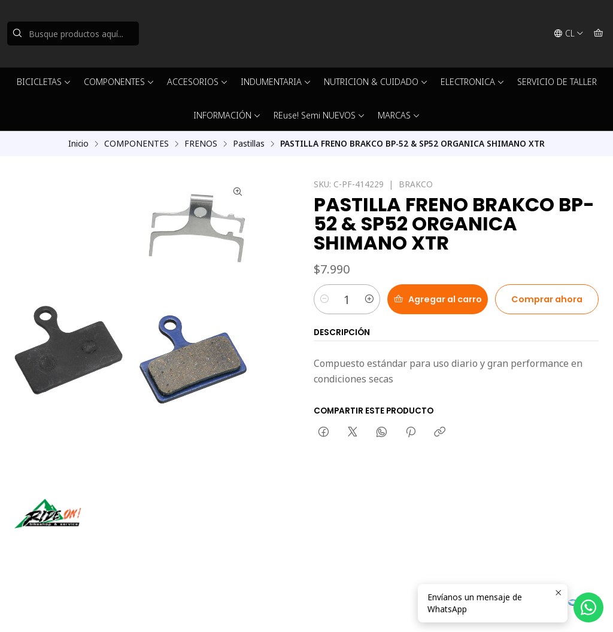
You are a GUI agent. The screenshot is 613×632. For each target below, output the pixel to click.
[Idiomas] (569, 33)
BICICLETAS (44, 81)
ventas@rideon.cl (353, 525)
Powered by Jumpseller (178, 608)
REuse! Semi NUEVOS (319, 115)
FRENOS (200, 143)
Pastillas (249, 143)
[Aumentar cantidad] (369, 299)
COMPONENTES (119, 81)
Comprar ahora (546, 299)
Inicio (78, 143)
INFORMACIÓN (227, 115)
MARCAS (399, 115)
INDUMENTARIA (276, 81)
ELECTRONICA (473, 81)
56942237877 (347, 542)
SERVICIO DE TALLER (557, 81)
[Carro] (598, 33)
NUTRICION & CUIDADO (376, 81)
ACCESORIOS (197, 81)
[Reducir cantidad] (324, 299)
